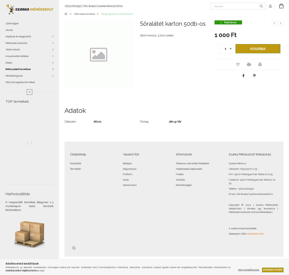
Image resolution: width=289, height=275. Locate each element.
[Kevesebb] (29, 92)
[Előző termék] (274, 23)
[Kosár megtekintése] (279, 6)
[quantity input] (225, 48)
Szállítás (180, 179)
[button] (238, 64)
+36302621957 (73, 6)
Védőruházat (13, 49)
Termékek (75, 169)
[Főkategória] (66, 14)
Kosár (126, 179)
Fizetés (180, 174)
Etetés (9, 62)
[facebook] (243, 75)
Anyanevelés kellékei (17, 56)
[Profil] (270, 6)
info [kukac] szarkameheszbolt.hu (103, 6)
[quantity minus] (220, 48)
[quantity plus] (231, 48)
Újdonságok (12, 23)
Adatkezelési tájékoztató (189, 169)
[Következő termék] (280, 23)
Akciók (9, 30)
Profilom (127, 174)
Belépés (127, 163)
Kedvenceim (130, 185)
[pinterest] (254, 75)
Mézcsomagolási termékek (20, 82)
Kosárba (258, 49)
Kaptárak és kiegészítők (18, 36)
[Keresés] (238, 6)
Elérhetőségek (184, 185)
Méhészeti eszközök (16, 43)
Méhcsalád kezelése (18, 69)
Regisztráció (129, 169)
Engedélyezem (272, 269)
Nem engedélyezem (248, 269)
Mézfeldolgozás (14, 75)
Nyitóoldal (75, 163)
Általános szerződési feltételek (192, 163)
